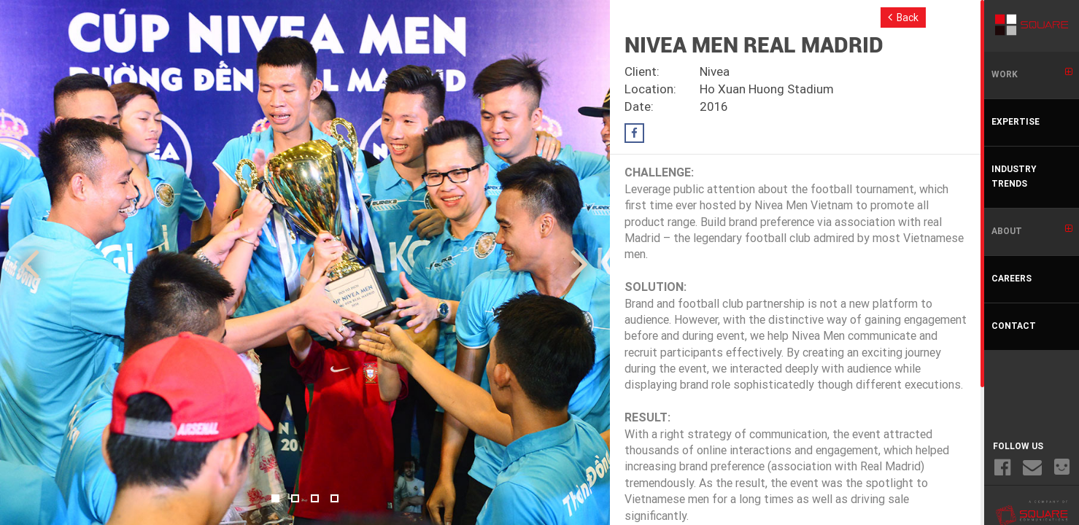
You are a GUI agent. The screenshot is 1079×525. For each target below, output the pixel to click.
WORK (1031, 73)
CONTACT (1013, 326)
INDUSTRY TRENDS (1014, 177)
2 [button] (295, 498)
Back (903, 17)
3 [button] (315, 498)
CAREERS (1011, 279)
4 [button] (334, 498)
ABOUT (1031, 230)
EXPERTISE (1015, 122)
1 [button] (275, 498)
